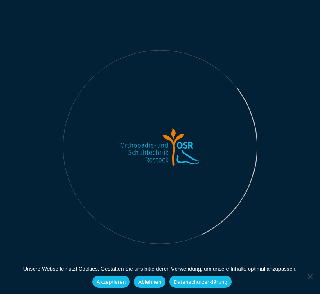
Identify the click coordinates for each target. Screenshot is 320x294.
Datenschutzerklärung (200, 282)
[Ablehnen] (310, 276)
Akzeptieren (111, 282)
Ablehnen (149, 282)
